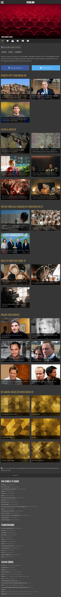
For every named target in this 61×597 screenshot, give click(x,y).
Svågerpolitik (4, 593)
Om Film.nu (3, 565)
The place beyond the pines (7, 545)
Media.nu (3, 591)
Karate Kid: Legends (5, 519)
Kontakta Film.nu (5, 567)
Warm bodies (4, 535)
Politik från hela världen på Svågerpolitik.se (22, 206)
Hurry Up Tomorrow (5, 513)
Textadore (3, 589)
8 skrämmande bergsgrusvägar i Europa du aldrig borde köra (14, 587)
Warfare (3, 495)
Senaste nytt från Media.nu (13, 75)
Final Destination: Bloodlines (7, 511)
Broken (3, 556)
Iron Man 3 (3, 530)
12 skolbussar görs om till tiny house (9, 580)
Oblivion (3, 543)
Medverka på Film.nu (6, 572)
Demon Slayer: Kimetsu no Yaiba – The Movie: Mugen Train (14, 506)
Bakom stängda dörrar (6, 554)
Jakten (2, 539)
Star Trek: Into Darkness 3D (7, 528)
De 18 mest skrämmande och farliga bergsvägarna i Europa (14, 583)
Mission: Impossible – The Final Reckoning (10, 515)
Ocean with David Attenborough (8, 497)
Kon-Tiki (3, 552)
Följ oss (3, 574)
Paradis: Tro (4, 541)
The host (3, 550)
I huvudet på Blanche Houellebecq (8, 489)
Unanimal (3, 493)
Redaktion (3, 569)
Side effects (3, 532)
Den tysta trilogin (5, 504)
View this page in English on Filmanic (10, 47)
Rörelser (3, 491)
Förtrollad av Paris (5, 548)
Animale (3, 508)
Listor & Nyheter (8, 129)
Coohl (2, 578)
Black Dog (3, 484)
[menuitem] (2, 475)
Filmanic (3, 576)
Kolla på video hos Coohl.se (13, 260)
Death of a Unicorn (5, 502)
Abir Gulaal (3, 500)
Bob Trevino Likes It (5, 486)
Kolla (2, 585)
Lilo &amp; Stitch (5, 517)
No (2, 537)
